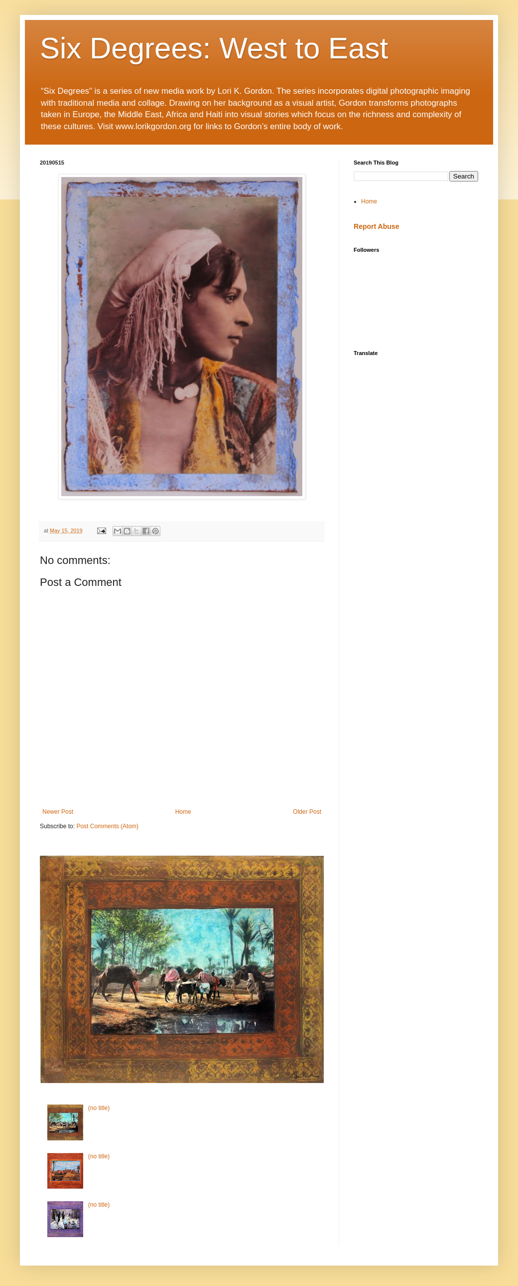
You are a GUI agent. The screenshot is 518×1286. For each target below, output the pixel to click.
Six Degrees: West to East (214, 48)
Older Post (307, 811)
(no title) (99, 1107)
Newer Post (57, 811)
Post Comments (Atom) (107, 826)
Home (183, 811)
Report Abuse (376, 226)
